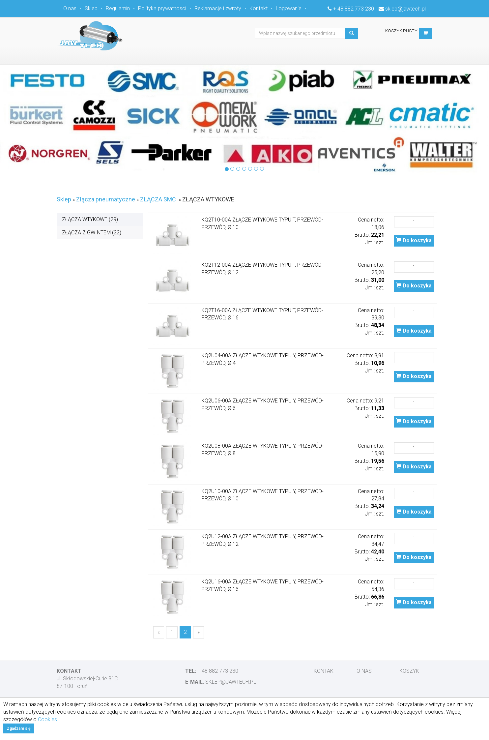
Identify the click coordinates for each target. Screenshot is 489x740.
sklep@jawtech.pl (405, 9)
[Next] (198, 632)
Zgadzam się (18, 728)
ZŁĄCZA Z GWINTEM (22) (91, 232)
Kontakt (258, 8)
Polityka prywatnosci (162, 8)
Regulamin (118, 8)
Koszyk (409, 671)
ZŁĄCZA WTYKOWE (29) (90, 219)
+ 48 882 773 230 (353, 9)
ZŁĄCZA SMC (158, 199)
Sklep (91, 8)
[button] (425, 33)
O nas (69, 8)
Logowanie (289, 8)
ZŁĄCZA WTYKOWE (208, 199)
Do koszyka (414, 240)
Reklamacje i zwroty (217, 8)
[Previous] (158, 632)
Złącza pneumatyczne (105, 199)
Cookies (47, 719)
